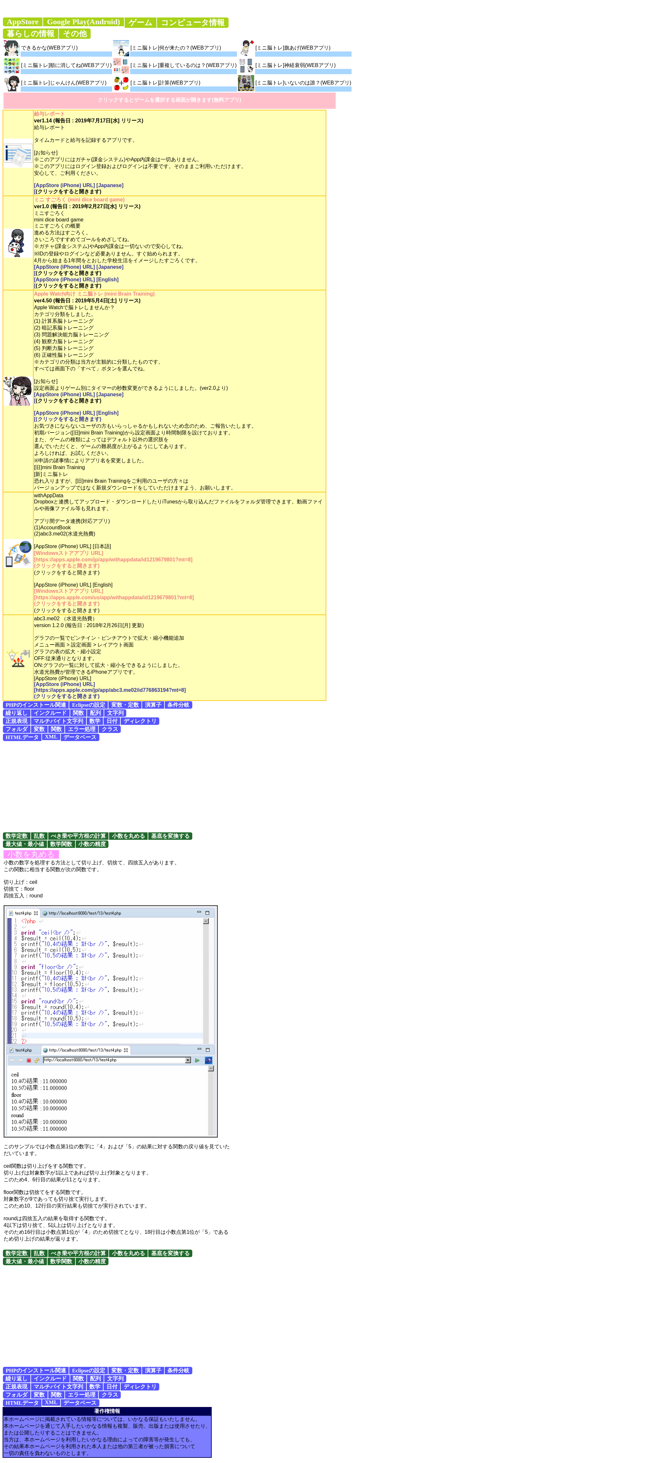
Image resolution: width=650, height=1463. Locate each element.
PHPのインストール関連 (36, 705)
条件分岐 (178, 705)
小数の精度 (92, 844)
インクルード (50, 713)
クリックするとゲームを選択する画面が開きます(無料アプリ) (169, 100)
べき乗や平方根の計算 (78, 836)
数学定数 (17, 836)
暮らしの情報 (30, 33)
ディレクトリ (140, 721)
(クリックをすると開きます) (68, 191)
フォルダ (17, 729)
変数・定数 (125, 705)
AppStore (23, 21)
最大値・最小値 (25, 844)
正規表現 (17, 721)
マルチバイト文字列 (58, 721)
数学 (94, 721)
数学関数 (61, 844)
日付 (112, 721)
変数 (39, 729)
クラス (110, 729)
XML (51, 737)
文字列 (115, 713)
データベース (79, 737)
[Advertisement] (325, 786)
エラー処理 (81, 729)
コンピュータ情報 (193, 22)
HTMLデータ (22, 737)
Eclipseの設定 (88, 705)
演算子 (153, 705)
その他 (75, 33)
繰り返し (17, 713)
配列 (95, 713)
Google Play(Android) (83, 21)
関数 (78, 713)
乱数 (39, 836)
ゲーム (140, 22)
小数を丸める (128, 836)
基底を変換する (170, 836)
